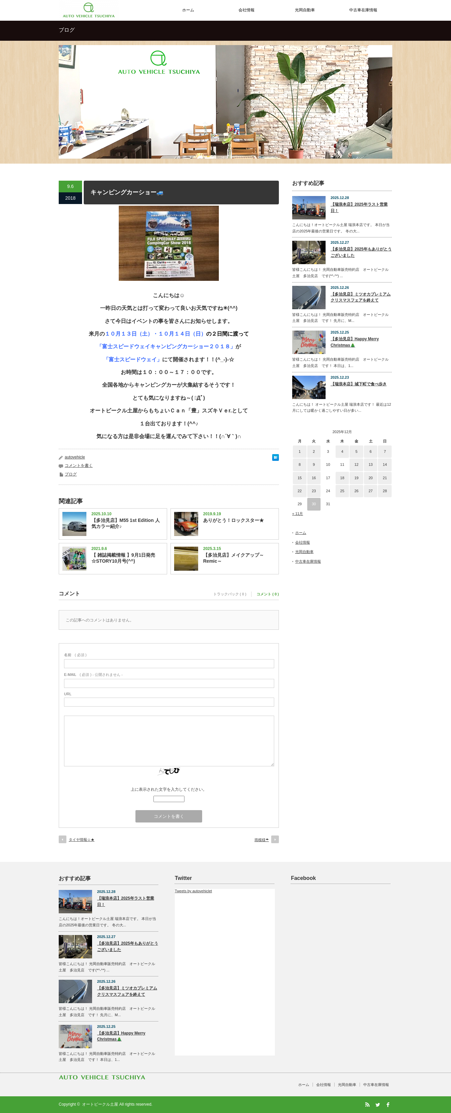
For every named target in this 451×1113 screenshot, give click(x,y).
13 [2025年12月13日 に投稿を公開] (371, 464)
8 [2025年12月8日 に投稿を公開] (300, 464)
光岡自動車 (305, 10)
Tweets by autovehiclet (193, 891)
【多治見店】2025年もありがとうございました (361, 252)
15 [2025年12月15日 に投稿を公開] (300, 478)
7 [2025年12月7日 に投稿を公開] (385, 451)
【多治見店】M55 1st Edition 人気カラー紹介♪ (125, 523)
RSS (367, 1104)
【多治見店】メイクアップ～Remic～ (233, 558)
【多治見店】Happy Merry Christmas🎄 (355, 342)
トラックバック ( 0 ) (230, 594)
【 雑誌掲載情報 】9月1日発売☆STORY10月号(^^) (123, 558)
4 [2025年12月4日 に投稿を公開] (342, 451)
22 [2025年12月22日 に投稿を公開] (300, 491)
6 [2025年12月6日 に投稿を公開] (371, 451)
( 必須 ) (75, 655)
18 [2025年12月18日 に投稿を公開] (342, 478)
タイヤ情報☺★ (81, 840)
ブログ (71, 474)
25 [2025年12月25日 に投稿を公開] (342, 491)
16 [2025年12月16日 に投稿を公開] (314, 478)
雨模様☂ (262, 840)
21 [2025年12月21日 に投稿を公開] (385, 478)
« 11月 (297, 514)
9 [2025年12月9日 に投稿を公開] (314, 464)
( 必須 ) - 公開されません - (93, 675)
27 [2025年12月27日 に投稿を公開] (371, 491)
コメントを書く (79, 465)
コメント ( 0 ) (268, 594)
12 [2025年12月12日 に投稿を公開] (356, 464)
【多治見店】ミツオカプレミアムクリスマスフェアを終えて (361, 297)
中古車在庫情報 (363, 10)
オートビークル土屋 (100, 1104)
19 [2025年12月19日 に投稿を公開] (356, 478)
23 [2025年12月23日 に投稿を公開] (314, 491)
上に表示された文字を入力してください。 (169, 789)
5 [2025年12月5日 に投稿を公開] (356, 451)
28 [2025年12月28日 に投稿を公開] (385, 491)
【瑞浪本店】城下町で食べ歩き (359, 384)
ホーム (188, 10)
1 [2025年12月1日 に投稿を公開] (300, 451)
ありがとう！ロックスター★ (233, 520)
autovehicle (75, 457)
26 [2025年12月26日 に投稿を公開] (356, 491)
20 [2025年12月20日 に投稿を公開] (371, 478)
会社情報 (247, 10)
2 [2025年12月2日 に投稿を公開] (314, 451)
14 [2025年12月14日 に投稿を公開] (385, 464)
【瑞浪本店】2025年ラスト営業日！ (359, 207)
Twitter (377, 1104)
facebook (388, 1104)
